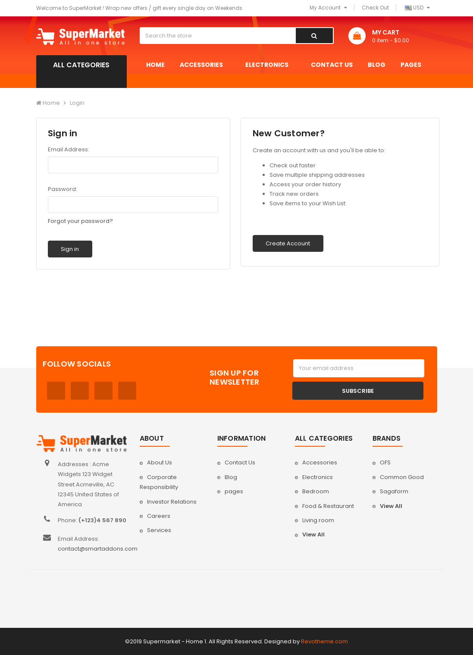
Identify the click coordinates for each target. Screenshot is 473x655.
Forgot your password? (80, 221)
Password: (62, 189)
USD (417, 7)
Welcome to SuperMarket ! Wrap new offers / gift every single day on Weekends (139, 8)
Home (155, 64)
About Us (159, 462)
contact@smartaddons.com (98, 549)
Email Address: (68, 149)
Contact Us (332, 64)
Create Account (288, 243)
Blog (376, 64)
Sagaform (394, 491)
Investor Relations (172, 502)
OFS (385, 462)
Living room (318, 520)
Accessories (205, 64)
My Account (328, 7)
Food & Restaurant (328, 506)
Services (159, 530)
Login (77, 103)
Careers (158, 516)
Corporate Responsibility (159, 482)
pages (415, 64)
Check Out (375, 7)
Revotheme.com (324, 641)
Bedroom (315, 491)
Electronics (270, 64)
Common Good (402, 477)
